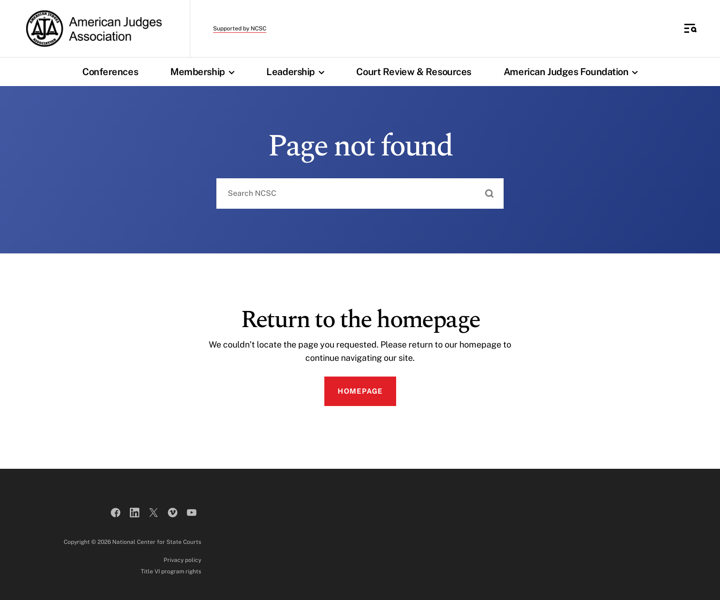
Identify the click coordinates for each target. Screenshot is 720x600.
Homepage (360, 391)
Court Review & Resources (413, 71)
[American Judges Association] (93, 29)
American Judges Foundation (573, 71)
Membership (204, 71)
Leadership (297, 71)
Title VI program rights (171, 571)
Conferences (110, 71)
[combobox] (360, 193)
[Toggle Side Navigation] (690, 28)
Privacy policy (182, 560)
